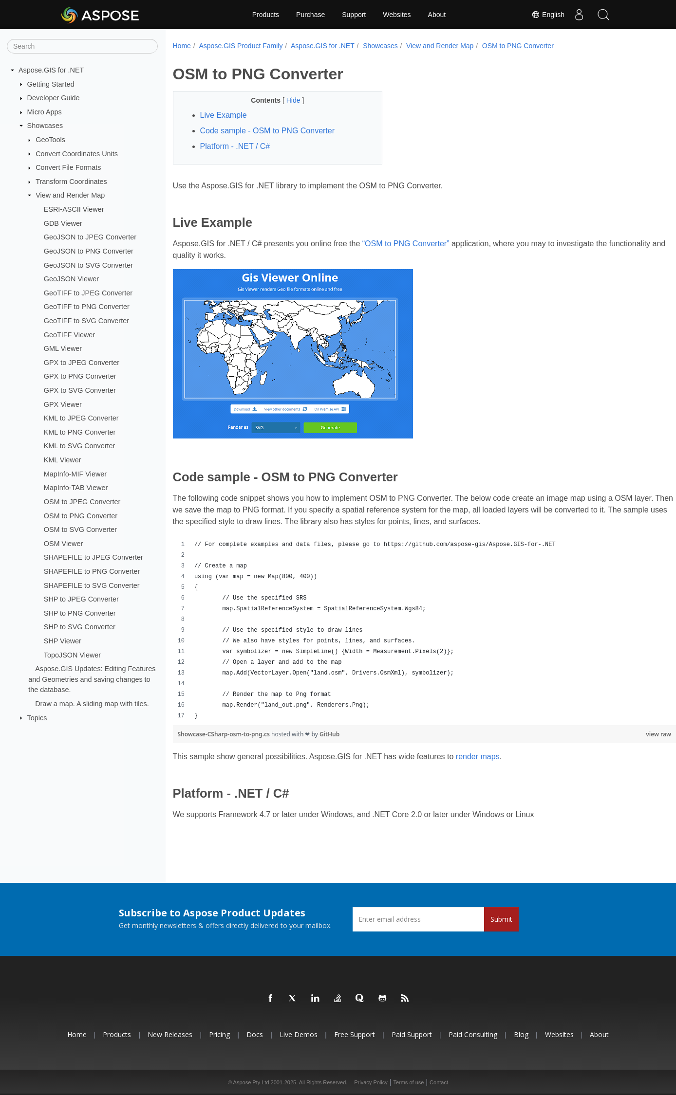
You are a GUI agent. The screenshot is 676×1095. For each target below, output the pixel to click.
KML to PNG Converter (79, 432)
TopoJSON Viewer (72, 654)
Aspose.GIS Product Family (240, 46)
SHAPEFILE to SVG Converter (92, 585)
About (437, 14)
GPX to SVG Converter (80, 390)
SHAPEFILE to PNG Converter (92, 571)
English (547, 14)
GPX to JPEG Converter (81, 362)
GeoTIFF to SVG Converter (86, 321)
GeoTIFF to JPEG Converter (88, 293)
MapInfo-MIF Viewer (75, 473)
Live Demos (299, 1034)
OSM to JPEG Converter (82, 502)
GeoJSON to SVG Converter (88, 265)
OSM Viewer (63, 544)
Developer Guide (53, 98)
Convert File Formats (68, 167)
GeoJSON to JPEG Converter (90, 237)
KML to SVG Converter (79, 446)
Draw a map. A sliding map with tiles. (92, 704)
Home (182, 46)
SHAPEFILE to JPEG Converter (93, 557)
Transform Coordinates (71, 181)
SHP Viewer (62, 641)
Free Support (354, 1034)
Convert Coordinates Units (77, 153)
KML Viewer (62, 460)
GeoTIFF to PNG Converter (87, 306)
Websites (397, 14)
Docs (254, 1034)
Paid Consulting (473, 1034)
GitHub (329, 734)
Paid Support (412, 1034)
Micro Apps (44, 112)
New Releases (170, 1034)
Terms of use (408, 1082)
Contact (439, 1082)
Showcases (45, 125)
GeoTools (50, 140)
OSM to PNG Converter (80, 515)
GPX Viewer (63, 404)
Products (265, 14)
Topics (37, 717)
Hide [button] (287, 100)
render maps (478, 756)
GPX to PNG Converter (80, 376)
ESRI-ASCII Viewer (74, 209)
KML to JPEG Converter (81, 418)
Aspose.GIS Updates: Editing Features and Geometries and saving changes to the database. (91, 679)
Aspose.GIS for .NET (51, 70)
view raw (624, 734)
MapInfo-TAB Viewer (76, 488)
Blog (521, 1034)
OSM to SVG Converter (80, 529)
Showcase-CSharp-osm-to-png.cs (225, 734)
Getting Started (51, 84)
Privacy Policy (370, 1082)
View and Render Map (70, 195)
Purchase (310, 14)
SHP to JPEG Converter (81, 599)
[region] (407, 630)
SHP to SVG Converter (79, 627)
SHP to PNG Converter (80, 613)
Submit (501, 919)
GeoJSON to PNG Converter (88, 251)
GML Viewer (63, 348)
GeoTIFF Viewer (69, 334)
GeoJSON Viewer (71, 279)
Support (354, 14)
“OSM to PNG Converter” (406, 243)
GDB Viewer (63, 223)
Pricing (219, 1034)
